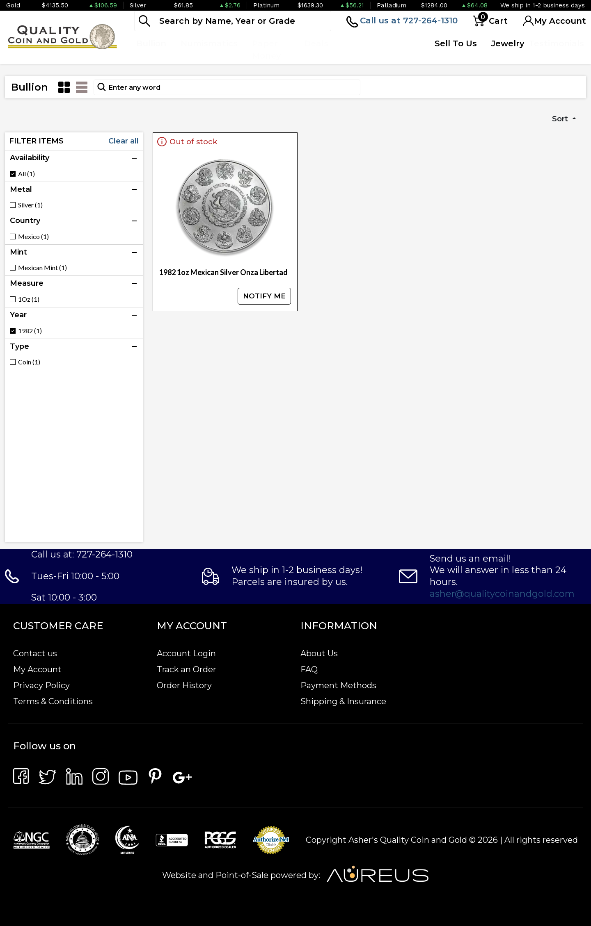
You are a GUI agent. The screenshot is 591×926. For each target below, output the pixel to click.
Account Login (186, 653)
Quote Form (399, 50)
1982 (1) (30, 331)
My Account (37, 669)
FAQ (309, 669)
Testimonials (556, 43)
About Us (319, 653)
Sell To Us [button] (456, 43)
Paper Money (266, 50)
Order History (184, 685)
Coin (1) (29, 362)
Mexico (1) (33, 236)
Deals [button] (316, 43)
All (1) (26, 174)
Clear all (123, 141)
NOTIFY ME (264, 296)
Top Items (355, 50)
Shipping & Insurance (343, 701)
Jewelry (508, 43)
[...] (232, 21)
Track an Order (186, 669)
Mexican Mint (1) (42, 267)
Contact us (35, 653)
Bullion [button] (151, 43)
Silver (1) (30, 205)
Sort (561, 118)
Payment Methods (338, 685)
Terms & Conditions (53, 701)
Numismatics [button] (209, 43)
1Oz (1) (28, 299)
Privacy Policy (41, 685)
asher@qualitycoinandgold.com (502, 593)
